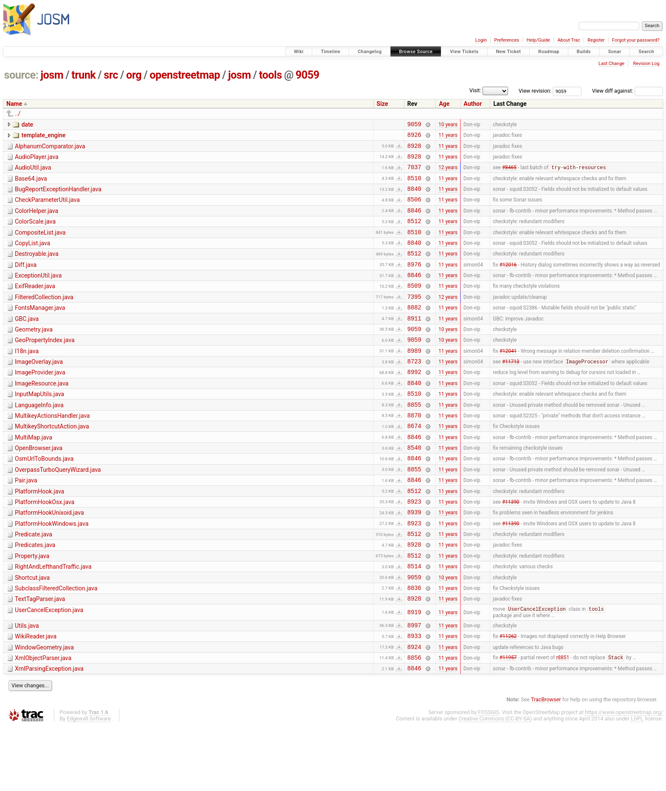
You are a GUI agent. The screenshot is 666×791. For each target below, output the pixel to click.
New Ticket (508, 51)
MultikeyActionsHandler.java (52, 450)
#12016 (508, 282)
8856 (414, 720)
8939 (414, 559)
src (111, 75)
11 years (447, 137)
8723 (414, 390)
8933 (414, 696)
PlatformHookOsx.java (44, 546)
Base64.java (31, 184)
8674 (414, 463)
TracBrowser (546, 763)
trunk (83, 75)
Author (473, 103)
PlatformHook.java (39, 534)
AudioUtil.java (33, 172)
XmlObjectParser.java (43, 719)
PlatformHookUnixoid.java (49, 558)
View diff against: (627, 91)
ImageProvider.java (40, 401)
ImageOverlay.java (39, 389)
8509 (414, 306)
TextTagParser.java (40, 655)
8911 (414, 342)
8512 (414, 234)
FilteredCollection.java (44, 317)
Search (646, 51)
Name (14, 103)
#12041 (508, 378)
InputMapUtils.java (39, 425)
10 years (447, 125)
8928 (414, 149)
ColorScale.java (35, 233)
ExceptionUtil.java (38, 293)
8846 (414, 222)
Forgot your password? (636, 40)
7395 (414, 318)
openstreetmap (185, 75)
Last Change (611, 63)
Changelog (369, 51)
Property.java (32, 607)
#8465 (509, 174)
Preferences (506, 40)
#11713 (510, 391)
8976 (414, 282)
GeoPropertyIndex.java (45, 365)
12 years (447, 173)
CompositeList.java (40, 245)
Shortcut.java (32, 631)
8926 (414, 137)
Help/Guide (538, 40)
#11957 (508, 720)
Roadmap (548, 51)
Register (595, 40)
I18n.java (27, 377)
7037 (414, 173)
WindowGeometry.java (44, 707)
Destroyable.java (37, 269)
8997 (414, 684)
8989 (414, 378)
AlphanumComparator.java (50, 148)
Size (382, 103)
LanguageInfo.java (39, 438)
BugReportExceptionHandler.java (58, 196)
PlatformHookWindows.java (51, 570)
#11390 (510, 547)
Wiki (299, 51)
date (27, 124)
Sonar (614, 51)
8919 (414, 670)
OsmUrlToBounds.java (44, 498)
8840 (414, 197)
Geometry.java (34, 353)
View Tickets (464, 51)
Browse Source (416, 51)
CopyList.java (32, 257)
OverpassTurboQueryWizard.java (58, 510)
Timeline (330, 51)
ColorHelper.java (36, 221)
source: (21, 75)
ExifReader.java (35, 305)
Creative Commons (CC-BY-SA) (495, 783)
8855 (414, 439)
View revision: (535, 91)
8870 (414, 451)
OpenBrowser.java (38, 486)
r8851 (562, 720)
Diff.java (26, 281)
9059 (307, 75)
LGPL (637, 783)
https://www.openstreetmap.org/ (624, 776)
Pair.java (26, 522)
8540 (414, 487)
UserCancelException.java (49, 667)
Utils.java (27, 683)
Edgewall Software (89, 783)
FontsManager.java (40, 329)
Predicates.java (35, 594)
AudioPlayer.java (37, 160)
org (133, 75)
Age (444, 103)
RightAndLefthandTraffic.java (53, 618)
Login (481, 40)
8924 (414, 708)
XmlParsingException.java (49, 731)
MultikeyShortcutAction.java (52, 462)
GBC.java (27, 341)
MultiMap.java (33, 474)
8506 (414, 209)
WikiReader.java (35, 695)
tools (270, 75)
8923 (414, 547)
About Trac (569, 40)
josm (51, 75)
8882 (414, 330)
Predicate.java (33, 582)
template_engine (43, 136)
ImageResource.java (41, 414)
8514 (414, 619)
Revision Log (646, 63)
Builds (584, 51)
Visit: (475, 90)
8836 (414, 644)
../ (17, 113)
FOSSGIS (488, 776)
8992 (414, 402)
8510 (414, 185)
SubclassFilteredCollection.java (56, 643)
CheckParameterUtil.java (47, 208)
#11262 (508, 696)
